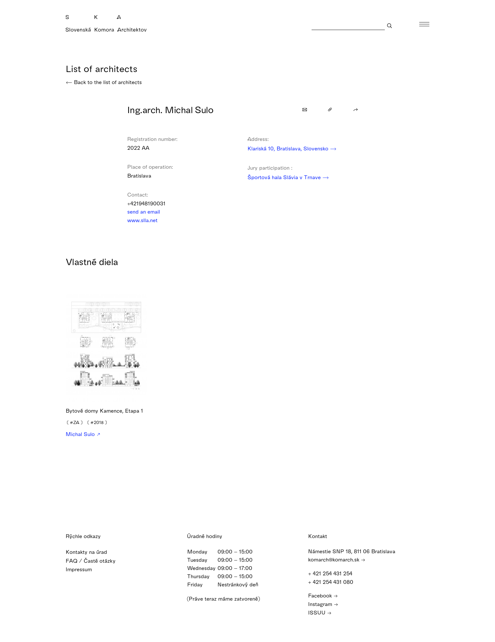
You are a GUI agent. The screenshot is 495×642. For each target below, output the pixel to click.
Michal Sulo (83, 434)
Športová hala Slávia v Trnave (288, 177)
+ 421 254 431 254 (333, 573)
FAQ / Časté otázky (95, 560)
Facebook (323, 595)
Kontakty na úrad (90, 552)
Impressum (83, 569)
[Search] (348, 25)
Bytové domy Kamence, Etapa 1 (104, 411)
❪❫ (74, 422)
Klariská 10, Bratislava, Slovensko (292, 148)
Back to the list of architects (104, 82)
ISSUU (319, 612)
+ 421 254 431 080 (333, 582)
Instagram (323, 604)
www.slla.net (146, 220)
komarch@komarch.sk (336, 559)
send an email (147, 211)
